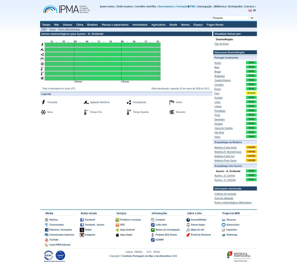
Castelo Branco (222, 80)
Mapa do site (197, 230)
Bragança (219, 76)
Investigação (204, 6)
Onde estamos (125, 6)
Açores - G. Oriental (225, 180)
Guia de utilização (223, 198)
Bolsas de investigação (168, 230)
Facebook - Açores (94, 225)
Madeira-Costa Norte (225, 147)
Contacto (249, 6)
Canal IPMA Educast (59, 245)
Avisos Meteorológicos (69, 29)
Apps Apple (126, 235)
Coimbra (219, 84)
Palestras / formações (60, 230)
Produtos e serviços (130, 220)
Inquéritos (231, 230)
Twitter (88, 230)
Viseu (217, 136)
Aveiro (217, 63)
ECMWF (160, 240)
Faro (216, 93)
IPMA (43, 29)
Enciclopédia (235, 6)
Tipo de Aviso (221, 43)
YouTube (53, 240)
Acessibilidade (198, 220)
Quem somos (107, 6)
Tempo (52, 29)
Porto (217, 115)
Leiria (217, 102)
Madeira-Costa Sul (224, 156)
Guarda (218, 97)
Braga (217, 71)
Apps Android (127, 230)
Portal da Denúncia (201, 235)
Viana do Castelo (223, 128)
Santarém (219, 119)
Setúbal (218, 123)
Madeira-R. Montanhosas (227, 151)
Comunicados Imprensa (61, 235)
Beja (216, 67)
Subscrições (232, 225)
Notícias (53, 220)
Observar (231, 220)
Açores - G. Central (224, 175)
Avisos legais (198, 225)
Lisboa (217, 106)
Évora (217, 89)
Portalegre (220, 110)
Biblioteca (220, 6)
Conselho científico (145, 6)
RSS (122, 225)
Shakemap (231, 235)
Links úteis (161, 225)
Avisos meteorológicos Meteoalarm (233, 202)
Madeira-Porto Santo (225, 160)
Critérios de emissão (225, 193)
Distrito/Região (224, 39)
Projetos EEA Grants (166, 235)
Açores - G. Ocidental (228, 171)
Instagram (90, 235)
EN (254, 10)
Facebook (90, 220)
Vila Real (219, 132)
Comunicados (56, 225)
